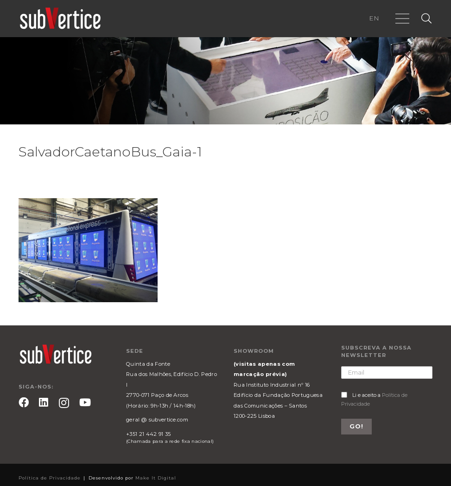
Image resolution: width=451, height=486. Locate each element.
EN (374, 18)
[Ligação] (60, 18)
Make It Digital (155, 477)
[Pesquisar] (426, 18)
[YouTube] (85, 402)
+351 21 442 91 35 (148, 434)
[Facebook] (24, 402)
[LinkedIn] (43, 402)
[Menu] (402, 18)
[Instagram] (64, 403)
